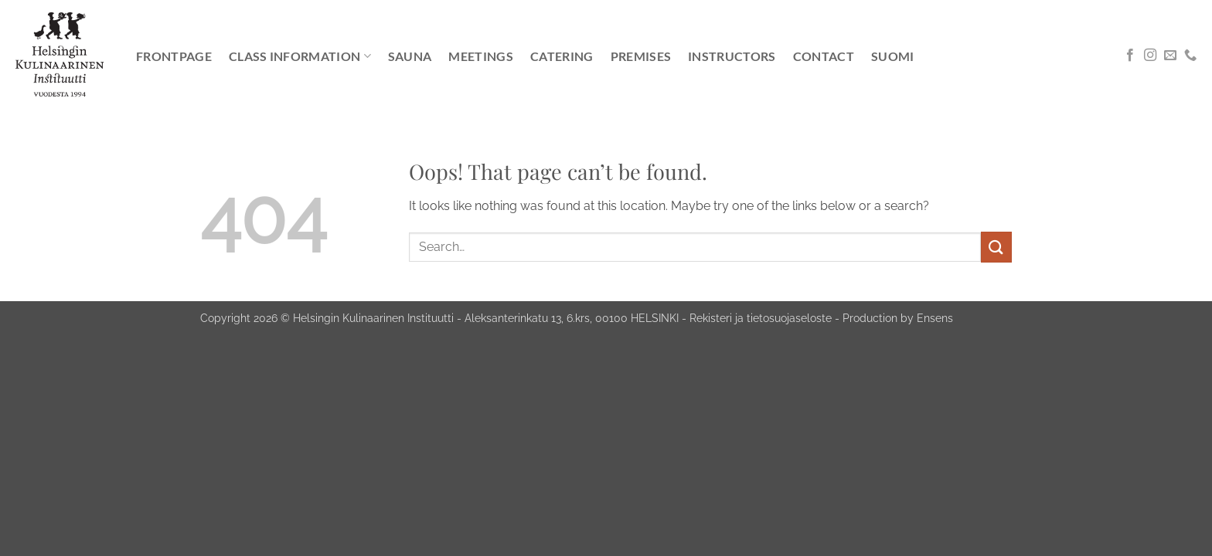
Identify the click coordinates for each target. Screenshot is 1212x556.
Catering (562, 56)
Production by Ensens (898, 317)
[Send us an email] (1170, 56)
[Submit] (996, 247)
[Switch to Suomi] (892, 56)
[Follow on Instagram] (1150, 56)
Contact (823, 56)
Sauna (410, 56)
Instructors (732, 56)
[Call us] (1190, 56)
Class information (300, 56)
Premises (641, 56)
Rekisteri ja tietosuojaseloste (760, 317)
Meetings (480, 56)
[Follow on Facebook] (1130, 56)
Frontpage (174, 56)
